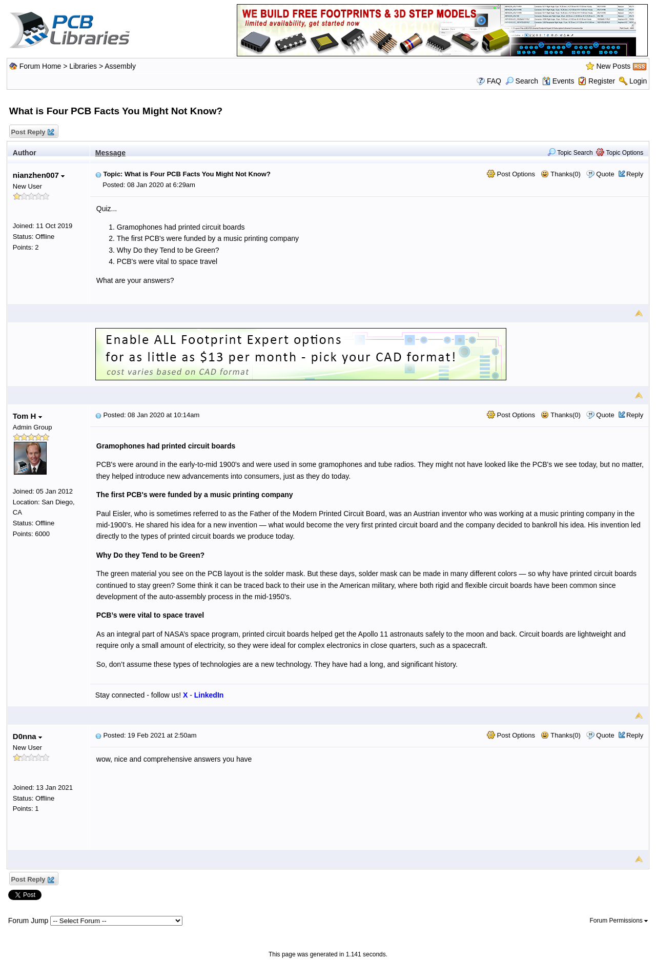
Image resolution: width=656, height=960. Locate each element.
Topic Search (570, 152)
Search (521, 81)
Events (558, 81)
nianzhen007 (39, 175)
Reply (634, 174)
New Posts (613, 66)
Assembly (120, 66)
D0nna (27, 736)
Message (110, 153)
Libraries (83, 66)
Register (601, 81)
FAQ (494, 81)
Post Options (511, 174)
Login (638, 81)
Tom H (27, 416)
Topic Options (619, 152)
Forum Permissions (619, 920)
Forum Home (40, 66)
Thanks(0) (561, 174)
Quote (605, 174)
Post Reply (32, 132)
